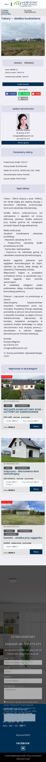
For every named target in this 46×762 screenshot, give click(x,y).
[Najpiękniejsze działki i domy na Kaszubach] (25, 4)
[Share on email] (36, 93)
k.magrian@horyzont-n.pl (23, 136)
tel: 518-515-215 (23, 139)
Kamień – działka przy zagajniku (23, 537)
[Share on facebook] (11, 93)
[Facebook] (23, 748)
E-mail (7, 718)
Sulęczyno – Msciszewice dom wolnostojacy (21, 472)
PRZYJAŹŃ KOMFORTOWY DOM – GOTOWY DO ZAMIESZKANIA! (23, 410)
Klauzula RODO (23, 735)
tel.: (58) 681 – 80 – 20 (13, 721)
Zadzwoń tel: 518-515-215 (23, 694)
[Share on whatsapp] (24, 93)
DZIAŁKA (18, 63)
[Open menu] (8, 4)
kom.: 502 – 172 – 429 (13, 725)
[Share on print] (23, 98)
